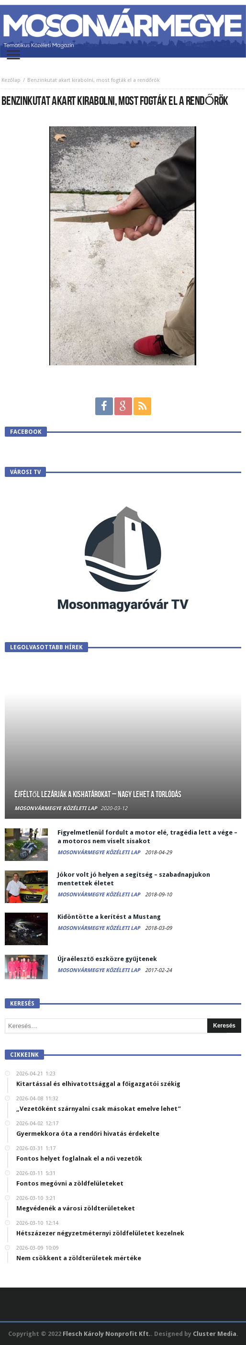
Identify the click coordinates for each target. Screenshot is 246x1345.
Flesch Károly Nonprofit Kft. (107, 1333)
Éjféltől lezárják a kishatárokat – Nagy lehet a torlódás (97, 795)
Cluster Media (214, 1333)
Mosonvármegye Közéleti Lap (55, 808)
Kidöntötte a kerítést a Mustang (109, 916)
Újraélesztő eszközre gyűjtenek (107, 958)
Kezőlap (11, 80)
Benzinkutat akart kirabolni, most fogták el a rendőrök (93, 80)
